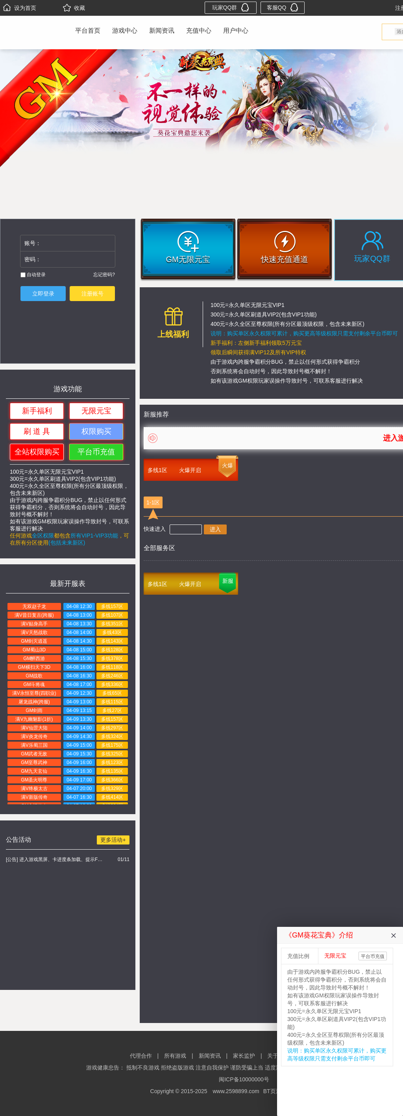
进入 (215, 529)
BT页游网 (275, 1091)
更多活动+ (113, 840)
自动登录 (33, 274)
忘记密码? (104, 274)
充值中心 (198, 30)
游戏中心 (124, 30)
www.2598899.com (236, 1091)
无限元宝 (96, 411)
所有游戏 (175, 1056)
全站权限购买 (37, 452)
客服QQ (283, 7)
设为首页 (19, 8)
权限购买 (96, 431)
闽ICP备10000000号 (244, 1079)
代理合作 (141, 1056)
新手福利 (37, 411)
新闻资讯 (161, 30)
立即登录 (43, 293)
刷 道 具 (37, 431)
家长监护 (244, 1056)
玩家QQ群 (231, 7)
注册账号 (92, 293)
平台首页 (87, 30)
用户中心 (235, 30)
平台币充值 (96, 452)
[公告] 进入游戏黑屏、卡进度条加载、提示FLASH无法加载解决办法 (55, 859)
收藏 (74, 8)
